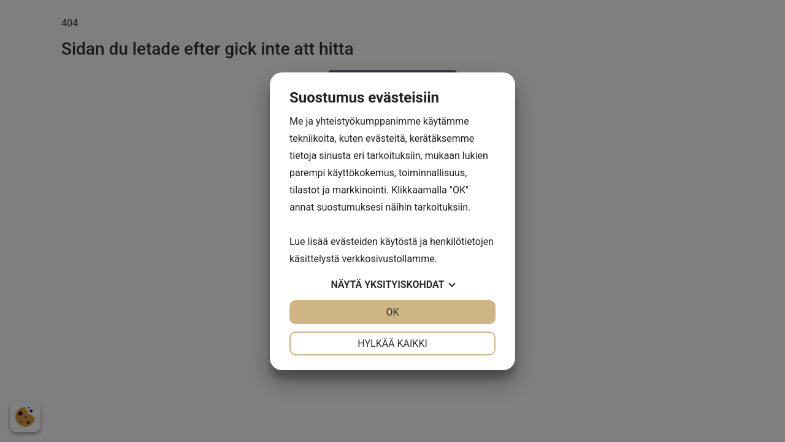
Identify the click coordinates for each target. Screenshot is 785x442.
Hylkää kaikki (392, 343)
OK (392, 312)
